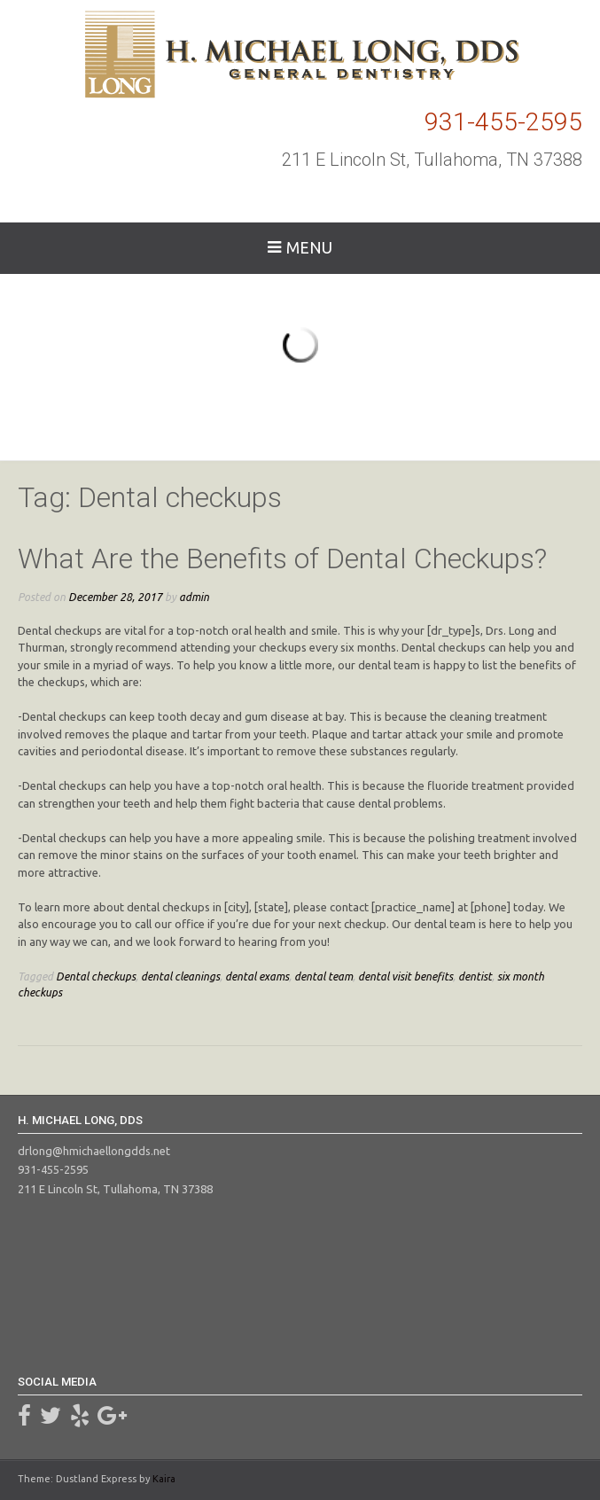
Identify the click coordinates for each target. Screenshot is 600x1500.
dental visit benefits (405, 976)
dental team (323, 976)
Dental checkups (96, 976)
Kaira (163, 1478)
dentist (475, 976)
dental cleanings (180, 976)
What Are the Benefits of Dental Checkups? (282, 558)
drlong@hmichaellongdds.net (94, 1151)
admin (194, 596)
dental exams (257, 976)
